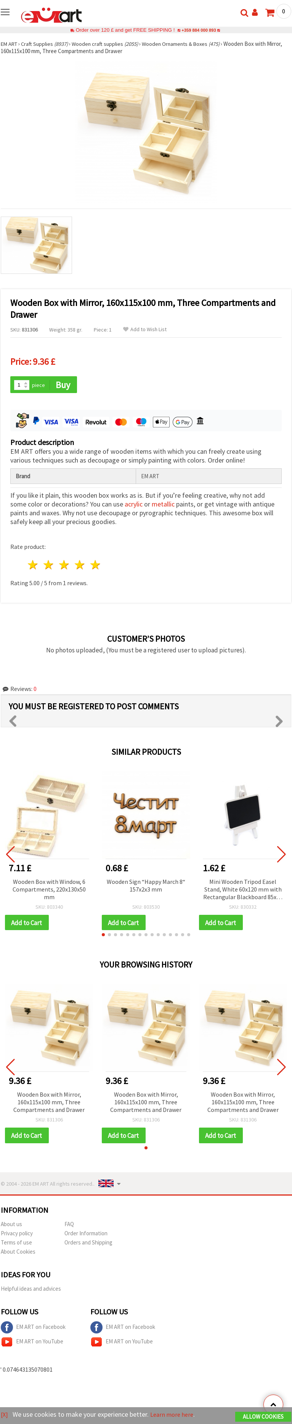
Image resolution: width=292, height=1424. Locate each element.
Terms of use (16, 1244)
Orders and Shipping (88, 1244)
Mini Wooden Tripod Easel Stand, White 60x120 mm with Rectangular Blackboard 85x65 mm (242, 890)
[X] (5, 1414)
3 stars (64, 565)
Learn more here (174, 1414)
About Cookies (18, 1253)
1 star (33, 565)
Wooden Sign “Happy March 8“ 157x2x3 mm (146, 885)
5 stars (95, 565)
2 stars (49, 565)
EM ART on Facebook (33, 1329)
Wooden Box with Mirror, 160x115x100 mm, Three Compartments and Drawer (49, 1103)
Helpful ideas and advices (31, 1290)
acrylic (134, 504)
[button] (103, 935)
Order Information (85, 1234)
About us (11, 1225)
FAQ (69, 1225)
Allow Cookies (263, 1417)
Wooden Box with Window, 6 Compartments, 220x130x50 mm (49, 889)
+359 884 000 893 (198, 30)
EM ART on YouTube (32, 1343)
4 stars (80, 565)
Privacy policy (17, 1234)
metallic (163, 504)
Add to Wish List (145, 329)
